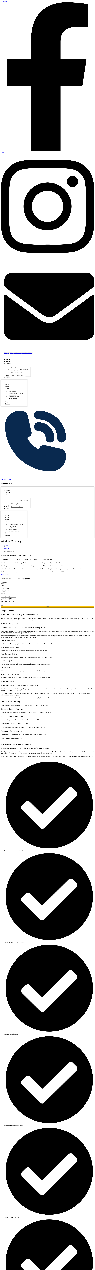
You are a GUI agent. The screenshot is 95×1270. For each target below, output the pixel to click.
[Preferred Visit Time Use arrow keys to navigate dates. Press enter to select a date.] (8, 599)
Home (7, 384)
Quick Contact (6, 479)
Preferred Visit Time (6, 597)
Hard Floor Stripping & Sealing (16, 393)
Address (3, 591)
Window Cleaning (13, 398)
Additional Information (7, 601)
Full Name (4, 581)
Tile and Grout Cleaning (14, 400)
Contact (7, 404)
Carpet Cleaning (12, 391)
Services (8, 388)
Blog (6, 402)
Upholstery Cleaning (13, 396)
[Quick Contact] (35, 474)
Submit (47, 607)
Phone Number (5, 588)
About (7, 386)
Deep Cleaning (12, 395)
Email (2, 585)
